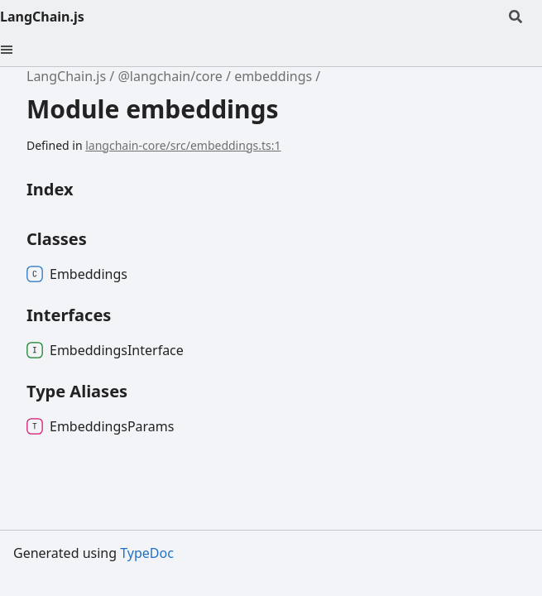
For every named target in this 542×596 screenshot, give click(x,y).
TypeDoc (147, 553)
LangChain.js (42, 16)
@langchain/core (170, 76)
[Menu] (16, 49)
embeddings (273, 76)
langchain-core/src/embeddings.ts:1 (183, 145)
